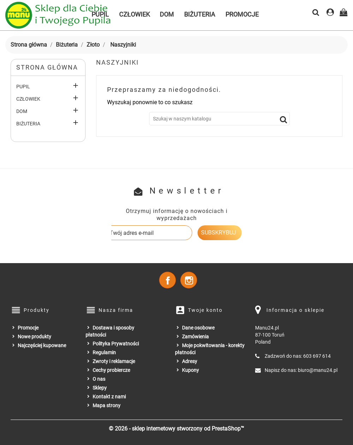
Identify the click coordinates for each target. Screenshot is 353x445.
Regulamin (104, 352)
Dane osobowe (198, 328)
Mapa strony (106, 405)
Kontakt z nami (109, 396)
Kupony (190, 370)
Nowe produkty (34, 336)
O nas (99, 379)
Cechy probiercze (111, 370)
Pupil (23, 86)
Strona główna (47, 67)
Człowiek (134, 14)
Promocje (242, 14)
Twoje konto (205, 310)
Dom (167, 14)
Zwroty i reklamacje (114, 361)
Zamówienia (195, 336)
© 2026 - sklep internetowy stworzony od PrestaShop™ (176, 428)
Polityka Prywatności (116, 343)
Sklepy (100, 388)
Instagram (189, 280)
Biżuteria (199, 14)
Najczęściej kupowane (42, 345)
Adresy (189, 361)
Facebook (167, 280)
